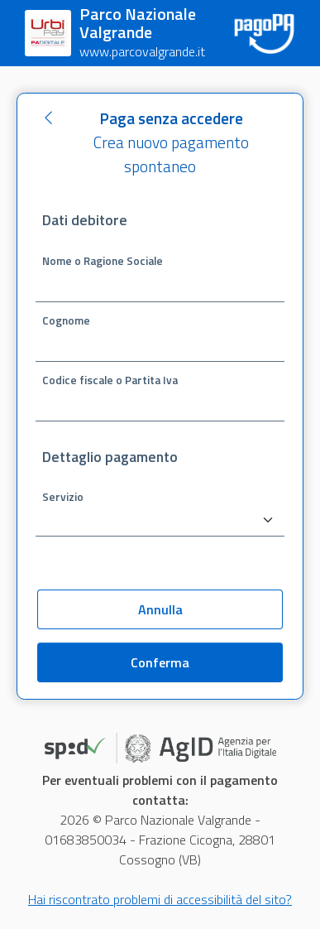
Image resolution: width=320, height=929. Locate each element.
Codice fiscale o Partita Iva (110, 379)
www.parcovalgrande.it (142, 51)
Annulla (160, 609)
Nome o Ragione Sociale (102, 260)
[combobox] (160, 521)
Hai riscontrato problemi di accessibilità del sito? (160, 899)
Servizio (63, 496)
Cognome (66, 319)
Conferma (160, 662)
